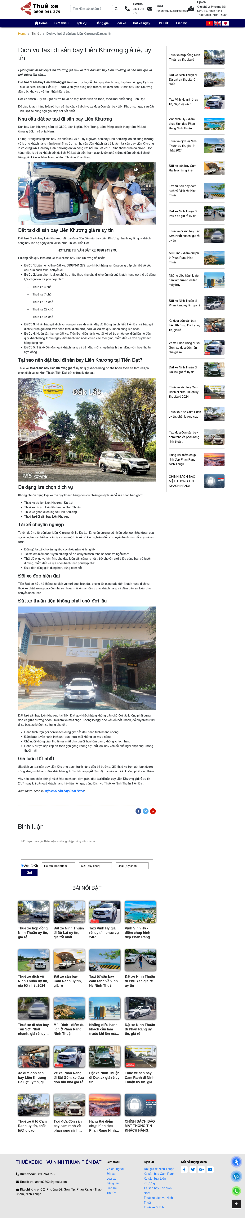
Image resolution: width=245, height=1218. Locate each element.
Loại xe (112, 1178)
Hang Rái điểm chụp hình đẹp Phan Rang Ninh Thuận (102, 1126)
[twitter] (193, 1170)
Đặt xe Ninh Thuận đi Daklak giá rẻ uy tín (104, 1077)
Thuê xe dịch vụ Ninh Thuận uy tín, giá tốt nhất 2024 (33, 981)
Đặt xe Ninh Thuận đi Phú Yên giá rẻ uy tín (140, 981)
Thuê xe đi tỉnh (154, 1207)
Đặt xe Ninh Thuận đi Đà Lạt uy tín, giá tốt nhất (69, 932)
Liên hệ (112, 1188)
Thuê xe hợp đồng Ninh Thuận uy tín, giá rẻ (33, 932)
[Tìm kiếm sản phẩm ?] (116, 8)
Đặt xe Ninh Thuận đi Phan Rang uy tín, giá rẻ (140, 1029)
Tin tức (36, 33)
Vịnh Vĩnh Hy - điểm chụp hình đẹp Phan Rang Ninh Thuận (137, 933)
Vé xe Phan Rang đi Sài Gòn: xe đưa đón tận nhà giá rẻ (69, 1077)
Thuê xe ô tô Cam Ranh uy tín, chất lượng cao (32, 1126)
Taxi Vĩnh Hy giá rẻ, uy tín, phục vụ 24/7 (104, 932)
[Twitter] (146, 811)
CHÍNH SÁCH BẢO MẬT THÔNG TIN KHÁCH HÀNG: (140, 1126)
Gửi (29, 872)
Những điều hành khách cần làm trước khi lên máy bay (103, 1029)
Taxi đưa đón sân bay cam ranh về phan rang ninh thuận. (68, 1126)
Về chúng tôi (115, 1169)
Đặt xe (111, 1173)
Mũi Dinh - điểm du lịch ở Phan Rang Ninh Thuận (69, 1029)
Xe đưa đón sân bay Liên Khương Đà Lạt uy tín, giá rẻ (32, 1077)
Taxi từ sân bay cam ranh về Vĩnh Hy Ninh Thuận (103, 981)
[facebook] (184, 1170)
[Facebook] (138, 811)
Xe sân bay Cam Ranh (159, 1173)
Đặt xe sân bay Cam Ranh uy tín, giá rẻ (68, 981)
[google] (201, 1170)
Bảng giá (113, 1183)
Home (22, 33)
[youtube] (210, 1170)
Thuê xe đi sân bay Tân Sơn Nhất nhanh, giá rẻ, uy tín (33, 1029)
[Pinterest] (153, 811)
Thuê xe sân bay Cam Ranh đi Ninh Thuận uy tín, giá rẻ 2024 (139, 1077)
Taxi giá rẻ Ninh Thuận (159, 1169)
